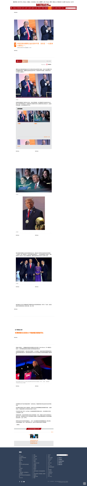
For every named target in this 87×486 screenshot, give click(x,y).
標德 (34, 477)
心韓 (44, 2)
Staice (34, 469)
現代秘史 (35, 456)
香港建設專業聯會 (22, 457)
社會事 (25, 8)
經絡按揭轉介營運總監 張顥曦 (39, 473)
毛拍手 (49, 454)
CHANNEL (33, 2)
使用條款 (60, 459)
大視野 (49, 8)
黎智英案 (19, 8)
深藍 (49, 456)
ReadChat (50, 473)
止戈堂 (49, 460)
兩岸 (53, 8)
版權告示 (60, 457)
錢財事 (33, 8)
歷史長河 (59, 2)
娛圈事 (41, 2)
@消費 (56, 8)
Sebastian (50, 458)
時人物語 (35, 458)
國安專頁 (15, 2)
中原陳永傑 (50, 472)
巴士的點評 (21, 456)
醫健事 (46, 8)
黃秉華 (34, 464)
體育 (51, 2)
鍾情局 (20, 458)
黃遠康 (34, 465)
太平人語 (49, 465)
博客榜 (59, 8)
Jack (20, 465)
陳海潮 (34, 475)
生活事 (63, 2)
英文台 (24, 2)
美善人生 (55, 2)
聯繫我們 (60, 462)
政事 (23, 8)
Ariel (20, 454)
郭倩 (34, 457)
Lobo (49, 464)
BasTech (68, 2)
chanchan (21, 477)
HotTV (72, 2)
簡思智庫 (49, 469)
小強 (49, 461)
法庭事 (29, 8)
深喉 (34, 454)
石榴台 (28, 2)
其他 (63, 8)
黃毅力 (34, 461)
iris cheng (50, 476)
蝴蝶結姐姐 (35, 476)
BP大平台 (20, 2)
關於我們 (60, 464)
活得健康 (21, 473)
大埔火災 (15, 8)
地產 (36, 8)
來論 (49, 475)
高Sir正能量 (50, 457)
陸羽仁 (34, 460)
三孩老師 (21, 468)
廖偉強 (34, 468)
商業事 (39, 8)
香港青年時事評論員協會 (24, 464)
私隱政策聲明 (61, 461)
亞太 (38, 2)
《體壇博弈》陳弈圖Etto (24, 472)
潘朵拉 (20, 469)
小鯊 (20, 461)
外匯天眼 (21, 460)
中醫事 (42, 8)
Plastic (47, 2)
